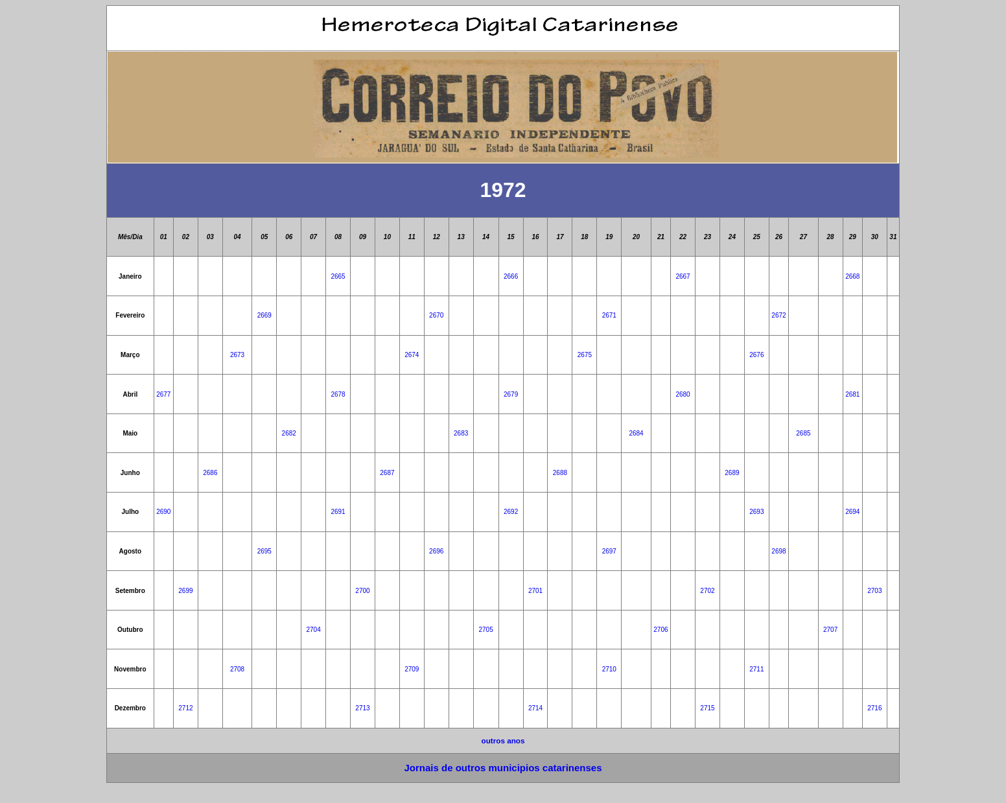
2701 (535, 590)
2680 (682, 394)
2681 (852, 394)
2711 (756, 669)
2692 (511, 511)
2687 (387, 472)
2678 (338, 394)
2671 (609, 315)
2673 (237, 354)
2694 (852, 511)
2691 (338, 511)
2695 (264, 551)
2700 (362, 590)
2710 (609, 669)
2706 (660, 629)
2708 (237, 669)
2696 (436, 551)
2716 (874, 708)
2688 (560, 472)
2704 (314, 629)
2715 (707, 708)
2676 (756, 354)
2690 (163, 511)
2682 (289, 433)
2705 (486, 629)
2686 (210, 472)
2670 (436, 315)
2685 (803, 433)
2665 (338, 276)
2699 (185, 590)
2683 (461, 433)
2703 (874, 590)
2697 (609, 551)
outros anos (503, 740)
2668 (852, 276)
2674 (411, 354)
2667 (682, 276)
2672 (778, 315)
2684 (636, 433)
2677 (163, 394)
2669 (264, 315)
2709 (411, 669)
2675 (585, 354)
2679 (511, 394)
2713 (362, 708)
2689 (732, 472)
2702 (707, 590)
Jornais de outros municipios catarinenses (503, 767)
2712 (185, 708)
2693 (756, 511)
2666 (511, 276)
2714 (535, 708)
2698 (778, 551)
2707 (830, 629)
